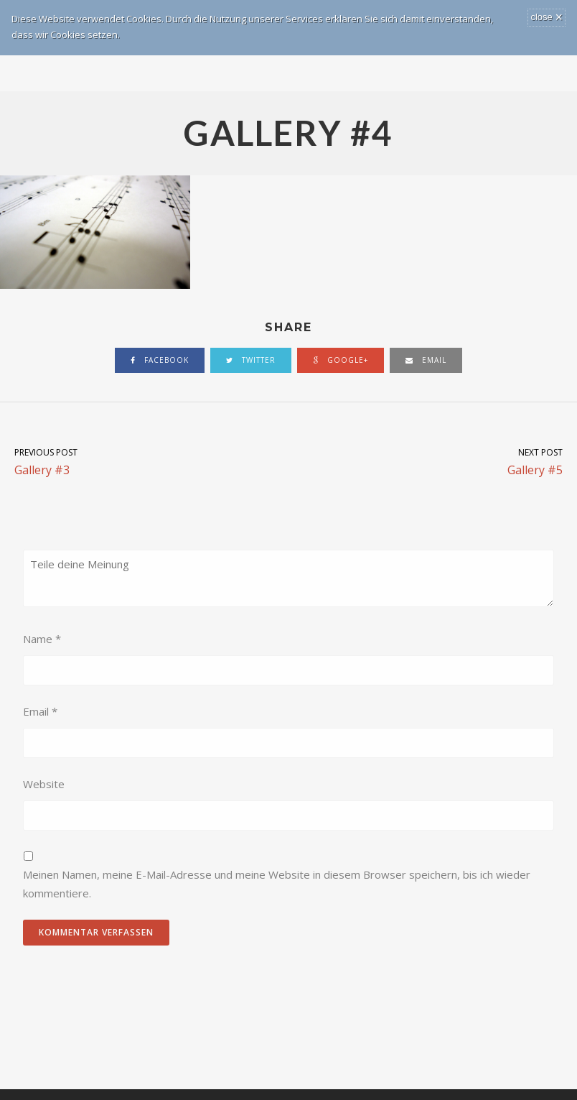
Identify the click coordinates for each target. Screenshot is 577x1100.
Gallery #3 (144, 461)
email (425, 360)
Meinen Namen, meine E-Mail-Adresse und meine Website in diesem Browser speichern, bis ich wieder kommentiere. (276, 883)
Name (42, 639)
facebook (160, 360)
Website (44, 784)
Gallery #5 (433, 461)
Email (40, 711)
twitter (251, 360)
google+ (340, 360)
